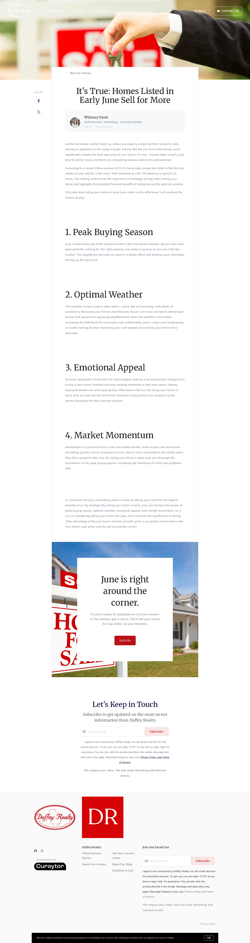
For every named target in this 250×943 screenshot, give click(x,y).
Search (79, 11)
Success (101, 11)
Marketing (55, 11)
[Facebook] (35, 851)
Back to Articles (80, 73)
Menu (200, 11)
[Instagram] (42, 851)
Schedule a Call (122, 870)
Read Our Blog (122, 864)
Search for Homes (94, 864)
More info (179, 937)
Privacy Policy (208, 923)
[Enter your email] (115, 731)
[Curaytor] (50, 869)
